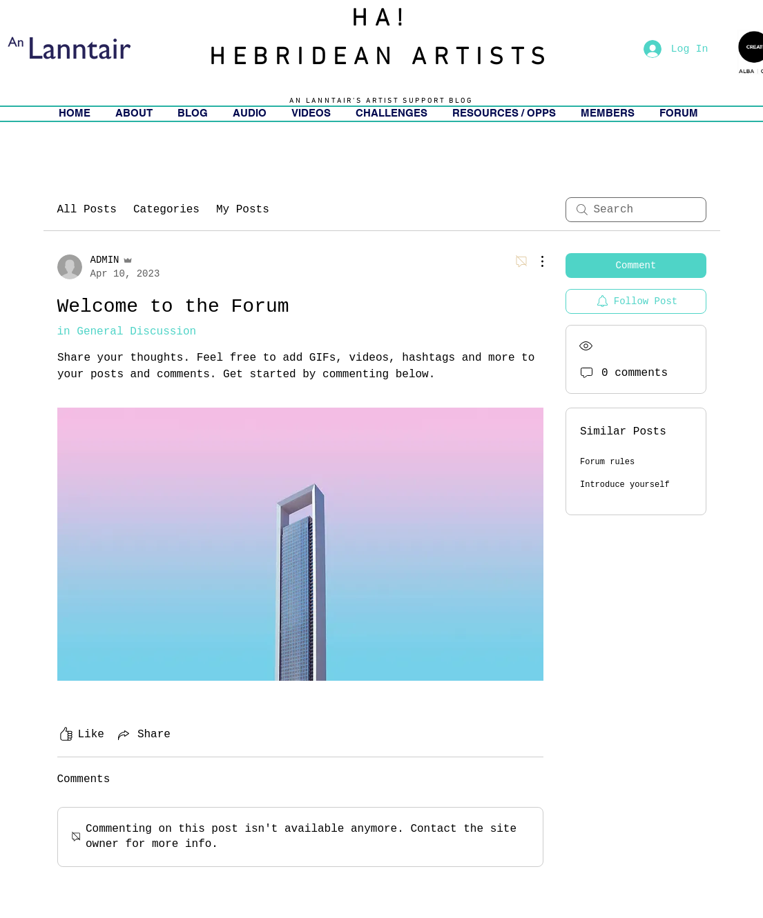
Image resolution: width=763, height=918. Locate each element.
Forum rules (607, 462)
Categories (166, 209)
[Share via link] (143, 734)
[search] (636, 209)
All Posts (87, 209)
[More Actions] (535, 261)
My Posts (242, 209)
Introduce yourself (625, 485)
